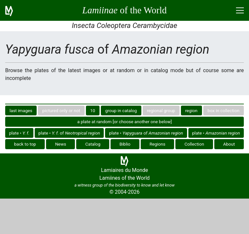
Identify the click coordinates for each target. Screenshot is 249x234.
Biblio (125, 144)
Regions (157, 144)
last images (21, 110)
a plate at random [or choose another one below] (124, 121)
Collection (194, 144)
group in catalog (121, 110)
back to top (25, 144)
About (229, 144)
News (60, 144)
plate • (19, 133)
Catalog (93, 144)
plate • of (69, 133)
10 (92, 110)
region (191, 110)
